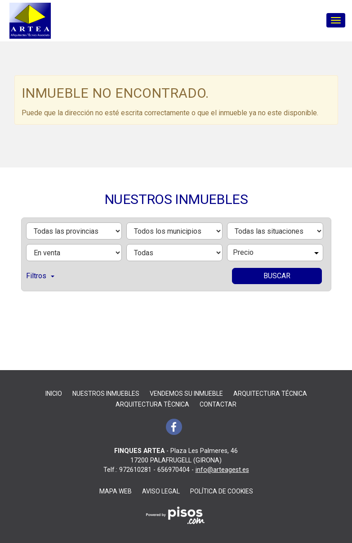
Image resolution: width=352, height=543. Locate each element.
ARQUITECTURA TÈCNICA (152, 404)
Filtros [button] (40, 276)
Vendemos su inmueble (186, 393)
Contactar (218, 404)
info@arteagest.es (222, 470)
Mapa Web (115, 491)
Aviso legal (161, 491)
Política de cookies (221, 491)
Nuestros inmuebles (105, 393)
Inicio (53, 393)
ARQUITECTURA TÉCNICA (270, 393)
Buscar (276, 276)
